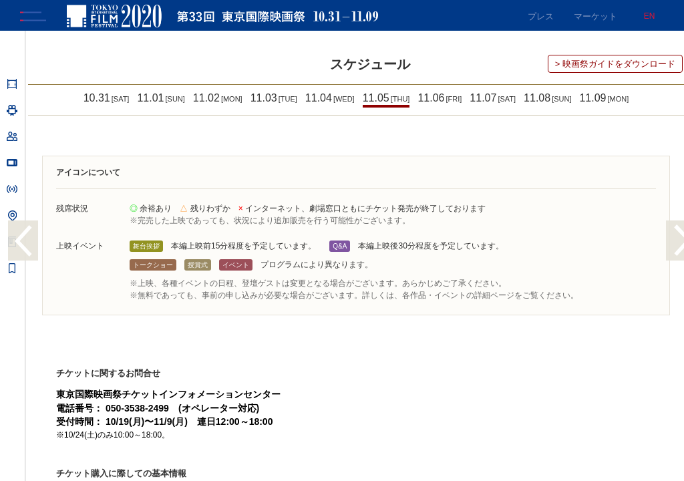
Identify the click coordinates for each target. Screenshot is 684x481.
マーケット (595, 16)
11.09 (604, 100)
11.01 (160, 100)
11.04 (330, 100)
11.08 (547, 100)
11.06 (439, 100)
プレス (541, 16)
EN (649, 16)
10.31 (106, 100)
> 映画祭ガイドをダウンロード (615, 66)
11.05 (386, 100)
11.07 (493, 100)
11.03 (273, 100)
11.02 (217, 100)
